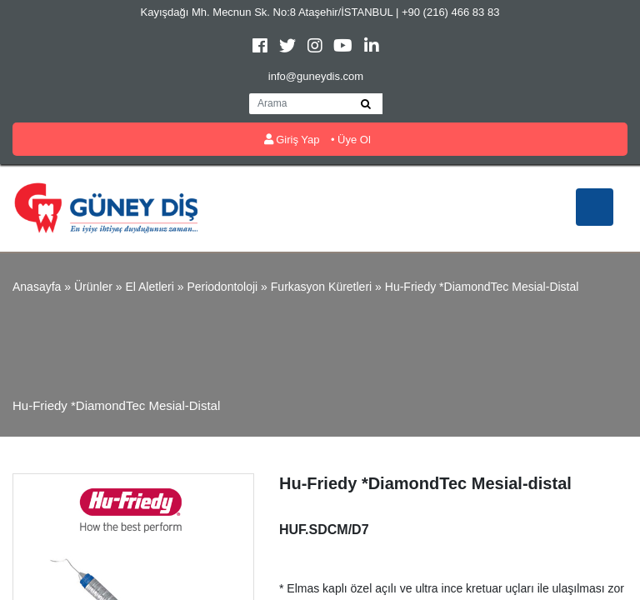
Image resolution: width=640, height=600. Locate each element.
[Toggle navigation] (594, 207)
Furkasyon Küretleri (321, 286)
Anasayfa (36, 286)
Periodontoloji (222, 286)
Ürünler (93, 286)
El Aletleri (149, 286)
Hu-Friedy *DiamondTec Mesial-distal (482, 286)
